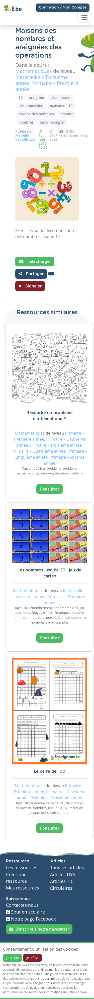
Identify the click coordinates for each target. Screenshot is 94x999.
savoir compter (52, 122)
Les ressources (21, 867)
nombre (67, 114)
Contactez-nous (22, 905)
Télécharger (35, 261)
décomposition (31, 105)
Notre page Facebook (31, 919)
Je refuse (32, 958)
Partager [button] (31, 274)
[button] (51, 273)
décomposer (60, 97)
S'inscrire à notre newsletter (39, 929)
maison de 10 (61, 105)
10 (21, 97)
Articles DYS (62, 874)
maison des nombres (36, 114)
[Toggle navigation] (84, 18)
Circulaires (61, 888)
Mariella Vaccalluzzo (25, 137)
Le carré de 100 (49, 771)
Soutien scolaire (25, 912)
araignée (36, 97)
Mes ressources (22, 888)
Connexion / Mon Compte (62, 7)
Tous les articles (67, 867)
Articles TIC (61, 881)
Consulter (49, 489)
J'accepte (12, 958)
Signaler (30, 286)
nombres (26, 122)
